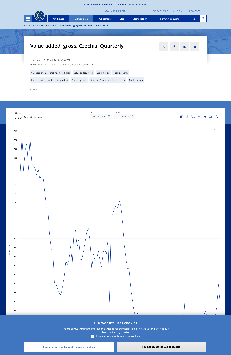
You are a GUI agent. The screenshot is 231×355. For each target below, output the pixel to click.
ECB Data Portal (115, 11)
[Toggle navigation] (28, 18)
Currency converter (170, 18)
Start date (94, 112)
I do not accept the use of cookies (161, 347)
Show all (35, 89)
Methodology (140, 18)
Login (179, 11)
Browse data (81, 18)
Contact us (197, 11)
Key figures (58, 18)
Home (27, 25)
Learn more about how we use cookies (118, 336)
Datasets (52, 25)
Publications (105, 18)
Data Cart (162, 11)
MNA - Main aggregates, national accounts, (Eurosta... (86, 25)
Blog (122, 18)
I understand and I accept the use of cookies (69, 347)
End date (118, 112)
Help (193, 18)
